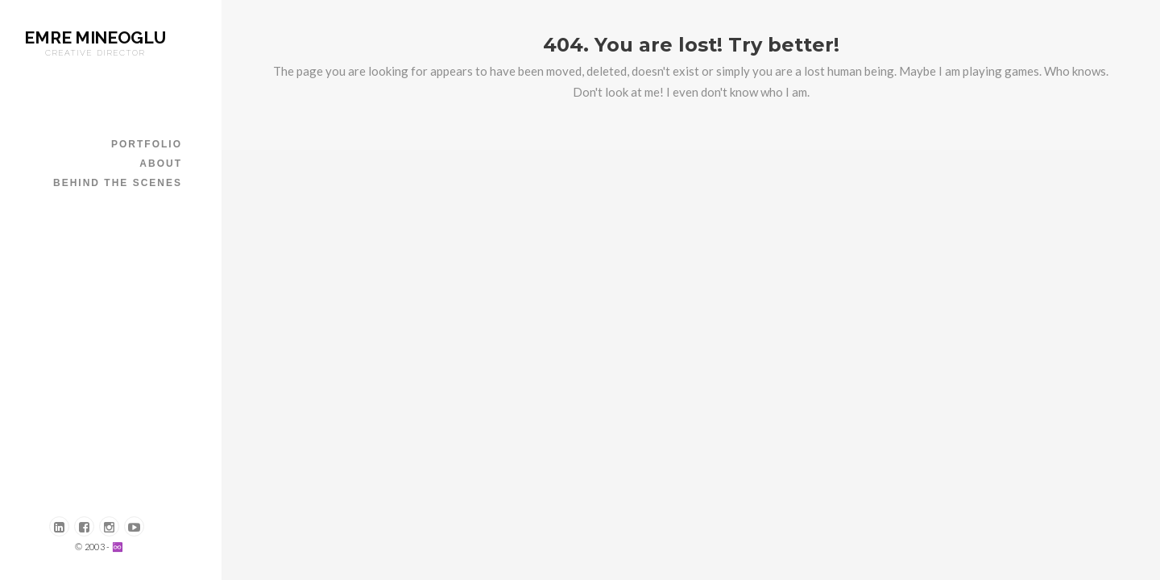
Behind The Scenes (117, 182)
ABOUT (160, 163)
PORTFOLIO (146, 144)
